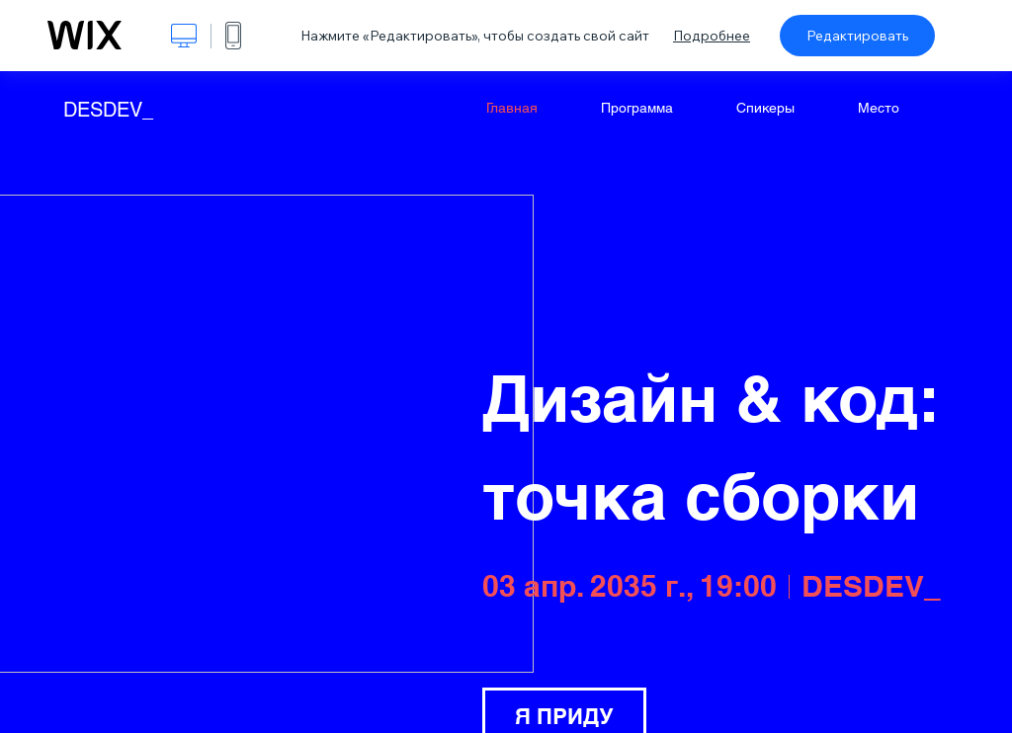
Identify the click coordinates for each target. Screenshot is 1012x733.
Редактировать (857, 35)
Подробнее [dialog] (711, 35)
